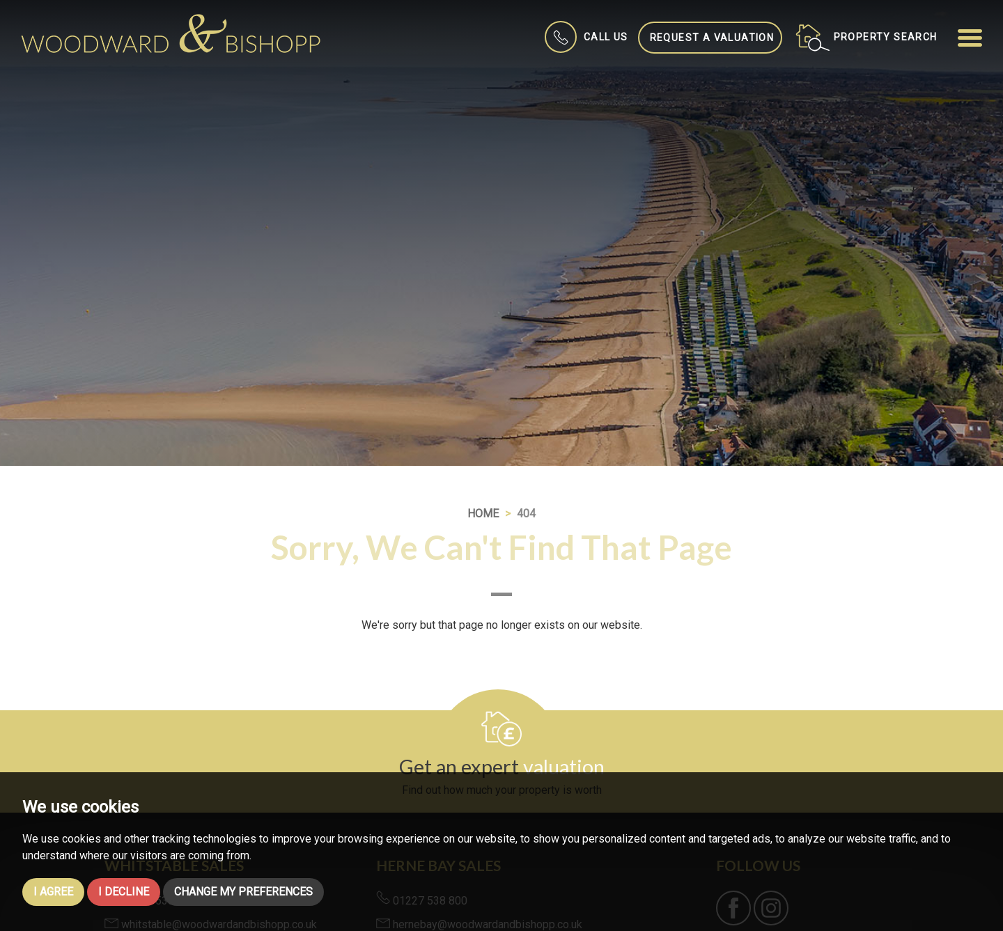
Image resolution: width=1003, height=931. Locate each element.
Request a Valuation (712, 37)
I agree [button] (53, 891)
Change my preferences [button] (243, 891)
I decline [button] (123, 891)
